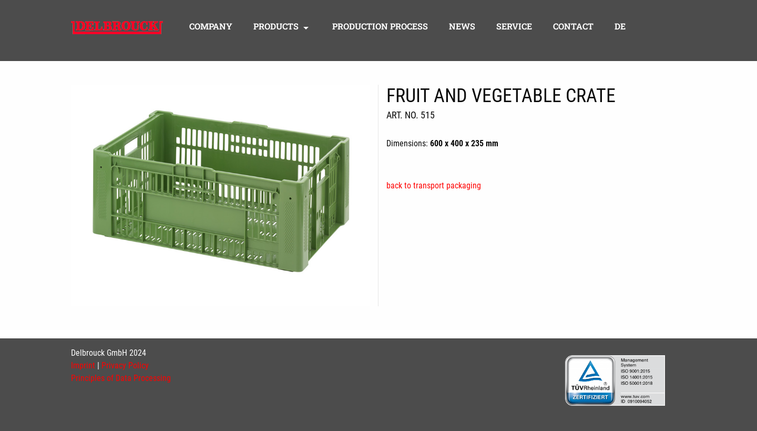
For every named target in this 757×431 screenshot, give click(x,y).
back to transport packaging (433, 186)
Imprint (83, 365)
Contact (573, 27)
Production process (380, 27)
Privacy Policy (125, 365)
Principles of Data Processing (121, 378)
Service (514, 27)
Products (276, 27)
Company (210, 27)
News (462, 27)
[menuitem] (211, 28)
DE (620, 27)
